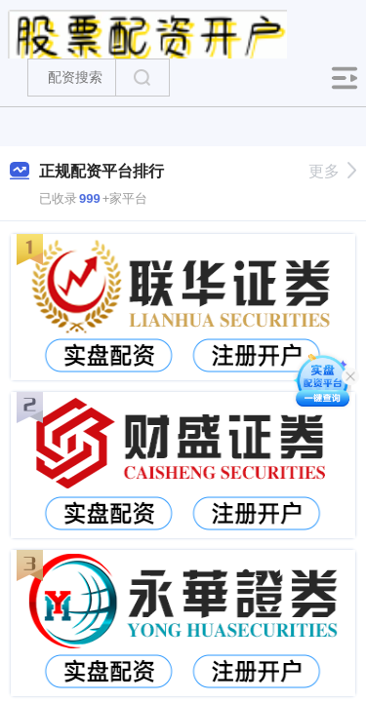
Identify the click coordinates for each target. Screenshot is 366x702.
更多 (332, 171)
